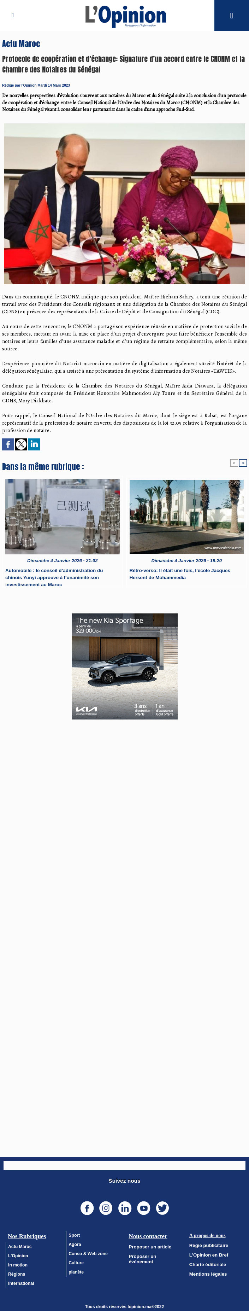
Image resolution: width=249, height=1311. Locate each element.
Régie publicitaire (207, 1243)
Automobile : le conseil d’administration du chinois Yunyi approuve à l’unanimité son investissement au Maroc (62, 576)
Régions (16, 1272)
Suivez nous (124, 1179)
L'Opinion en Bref (207, 1252)
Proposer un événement (153, 1254)
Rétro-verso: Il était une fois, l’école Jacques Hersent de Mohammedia (178, 574)
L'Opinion (18, 1254)
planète (76, 1270)
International (21, 1281)
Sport (74, 1233)
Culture (76, 1261)
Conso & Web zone (88, 1251)
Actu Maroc (19, 1244)
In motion (17, 1263)
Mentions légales (206, 1271)
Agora (75, 1242)
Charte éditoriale (206, 1261)
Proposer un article (148, 1244)
